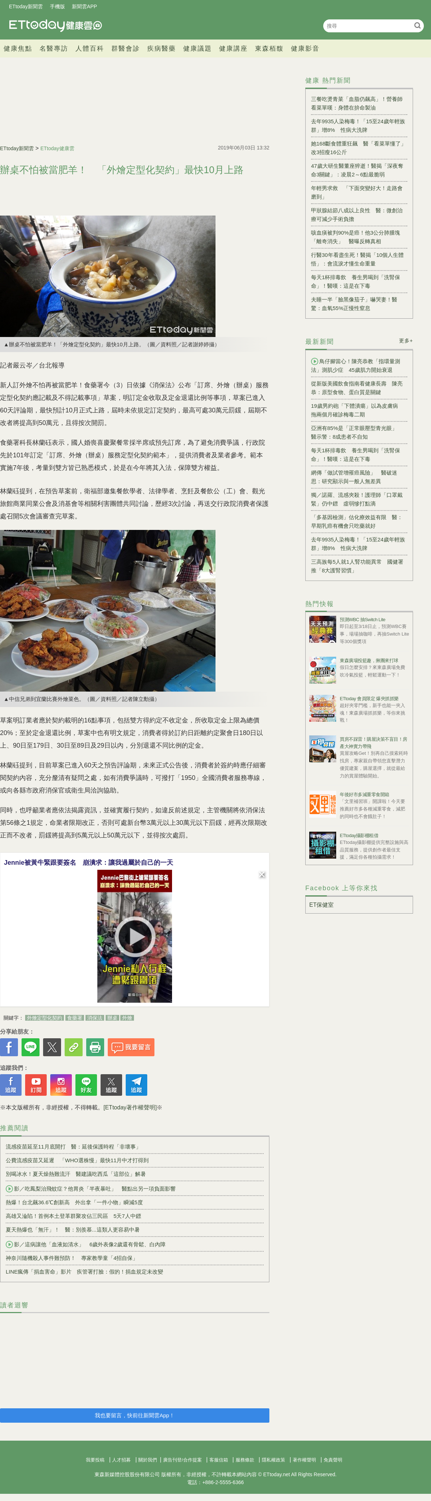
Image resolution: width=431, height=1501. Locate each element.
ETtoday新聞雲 (26, 6)
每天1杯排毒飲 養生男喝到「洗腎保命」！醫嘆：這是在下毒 (355, 281)
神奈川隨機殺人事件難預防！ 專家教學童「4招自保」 (72, 1258)
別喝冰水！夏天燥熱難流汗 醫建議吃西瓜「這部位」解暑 (76, 1174)
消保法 (94, 1018)
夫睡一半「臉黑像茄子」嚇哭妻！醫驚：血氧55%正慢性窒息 (354, 303)
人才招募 (121, 1460)
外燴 (127, 1018)
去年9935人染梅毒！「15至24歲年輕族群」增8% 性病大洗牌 (358, 125)
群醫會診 (125, 48)
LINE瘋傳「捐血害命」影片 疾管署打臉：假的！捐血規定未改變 (84, 1272)
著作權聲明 (304, 1460)
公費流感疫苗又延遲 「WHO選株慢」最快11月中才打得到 (77, 1160)
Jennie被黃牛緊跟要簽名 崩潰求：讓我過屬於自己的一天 (88, 862)
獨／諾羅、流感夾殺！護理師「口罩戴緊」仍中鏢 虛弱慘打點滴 (357, 499)
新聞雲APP (84, 6)
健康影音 (305, 48)
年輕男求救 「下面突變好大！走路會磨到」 (357, 192)
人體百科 (89, 48)
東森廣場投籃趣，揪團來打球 (369, 660)
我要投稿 (95, 1460)
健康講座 (233, 48)
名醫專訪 (54, 48)
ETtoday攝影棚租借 (359, 835)
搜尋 (417, 25)
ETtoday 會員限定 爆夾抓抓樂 (369, 698)
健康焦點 (18, 48)
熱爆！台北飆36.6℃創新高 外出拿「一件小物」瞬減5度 (74, 1202)
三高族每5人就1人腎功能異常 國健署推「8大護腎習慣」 (357, 566)
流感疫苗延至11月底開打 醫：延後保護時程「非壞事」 (73, 1147)
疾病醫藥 (161, 48)
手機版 (57, 6)
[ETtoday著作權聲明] (130, 1107)
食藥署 (74, 1018)
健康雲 (55, 25)
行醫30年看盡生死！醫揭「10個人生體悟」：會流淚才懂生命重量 (357, 259)
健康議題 (197, 48)
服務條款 (245, 1460)
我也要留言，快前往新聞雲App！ (135, 1415)
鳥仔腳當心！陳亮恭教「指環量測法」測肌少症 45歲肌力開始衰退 (355, 365)
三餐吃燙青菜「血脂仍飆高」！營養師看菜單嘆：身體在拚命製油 (357, 103)
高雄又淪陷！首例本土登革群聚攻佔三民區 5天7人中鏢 (73, 1216)
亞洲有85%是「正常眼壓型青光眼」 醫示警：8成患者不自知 (357, 432)
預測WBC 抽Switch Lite (362, 619)
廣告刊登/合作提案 (182, 1460)
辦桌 (112, 1018)
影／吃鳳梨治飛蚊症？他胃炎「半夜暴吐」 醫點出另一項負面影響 (91, 1188)
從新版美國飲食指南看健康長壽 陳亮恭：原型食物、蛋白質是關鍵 (357, 387)
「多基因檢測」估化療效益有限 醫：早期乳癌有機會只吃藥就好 (357, 521)
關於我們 (147, 1460)
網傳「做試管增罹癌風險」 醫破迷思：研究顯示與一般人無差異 (354, 477)
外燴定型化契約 (44, 1018)
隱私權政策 (273, 1460)
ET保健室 (321, 905)
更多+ (406, 340)
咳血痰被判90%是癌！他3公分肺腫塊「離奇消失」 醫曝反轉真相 (355, 237)
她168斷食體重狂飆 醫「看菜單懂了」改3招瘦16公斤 (358, 147)
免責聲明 (333, 1460)
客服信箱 (218, 1460)
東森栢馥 (269, 48)
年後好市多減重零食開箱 (364, 794)
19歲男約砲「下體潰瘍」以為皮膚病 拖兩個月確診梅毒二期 (357, 410)
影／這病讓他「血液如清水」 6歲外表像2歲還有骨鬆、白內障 (86, 1244)
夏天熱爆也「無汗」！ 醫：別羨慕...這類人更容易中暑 (73, 1230)
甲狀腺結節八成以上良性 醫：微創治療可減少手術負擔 (357, 214)
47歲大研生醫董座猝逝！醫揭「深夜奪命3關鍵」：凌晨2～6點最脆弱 (357, 170)
